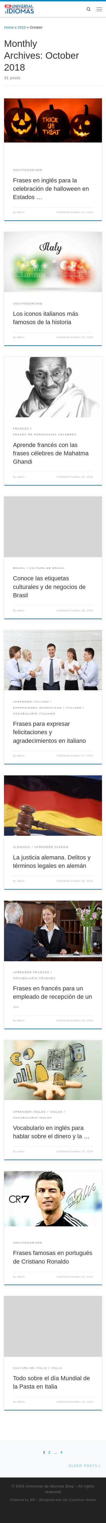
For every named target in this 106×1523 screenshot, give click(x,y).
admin (21, 212)
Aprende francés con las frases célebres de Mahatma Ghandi (51, 453)
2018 (22, 27)
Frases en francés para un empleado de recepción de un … (52, 996)
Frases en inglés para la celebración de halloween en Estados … (51, 188)
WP (32, 1499)
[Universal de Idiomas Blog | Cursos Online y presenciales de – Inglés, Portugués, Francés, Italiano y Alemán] (19, 8)
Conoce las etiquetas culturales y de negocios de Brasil (49, 586)
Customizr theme (82, 1499)
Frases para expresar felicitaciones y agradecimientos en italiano (49, 732)
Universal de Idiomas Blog (49, 1486)
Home (9, 27)
